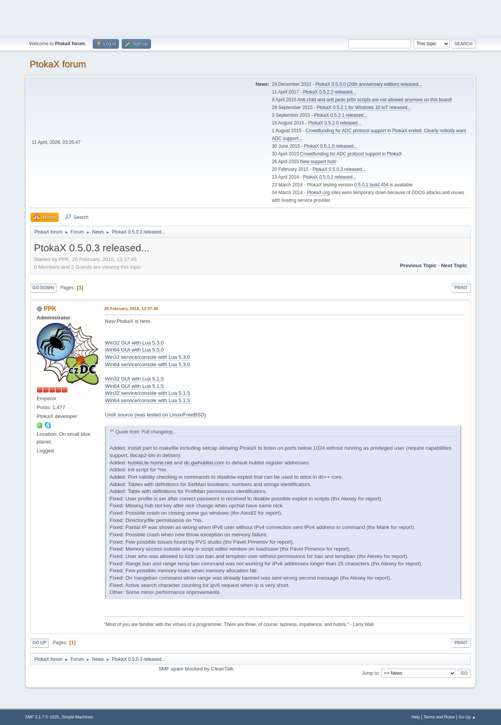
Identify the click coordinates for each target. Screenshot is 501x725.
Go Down (43, 287)
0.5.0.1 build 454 (371, 185)
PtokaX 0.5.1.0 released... (330, 146)
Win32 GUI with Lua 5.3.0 (134, 343)
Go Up (39, 642)
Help (415, 717)
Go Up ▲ (467, 717)
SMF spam (170, 669)
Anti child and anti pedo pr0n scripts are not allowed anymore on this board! (374, 99)
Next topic (454, 265)
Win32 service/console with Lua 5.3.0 (147, 357)
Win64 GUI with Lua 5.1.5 (134, 386)
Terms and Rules (439, 717)
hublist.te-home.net (150, 463)
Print (461, 287)
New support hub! (318, 161)
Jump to (370, 673)
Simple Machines (77, 717)
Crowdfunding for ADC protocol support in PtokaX (351, 154)
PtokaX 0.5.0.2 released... (329, 177)
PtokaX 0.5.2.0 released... (335, 123)
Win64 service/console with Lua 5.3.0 (147, 364)
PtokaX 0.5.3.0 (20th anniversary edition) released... (368, 84)
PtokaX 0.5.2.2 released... (329, 92)
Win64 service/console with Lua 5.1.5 (147, 400)
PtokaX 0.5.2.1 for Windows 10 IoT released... (364, 107)
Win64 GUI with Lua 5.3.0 (134, 350)
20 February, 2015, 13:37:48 (131, 308)
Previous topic (418, 265)
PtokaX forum (58, 64)
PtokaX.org (318, 192)
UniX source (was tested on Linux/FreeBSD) (155, 415)
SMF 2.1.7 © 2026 (42, 717)
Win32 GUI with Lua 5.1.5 (134, 379)
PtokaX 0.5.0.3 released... (339, 169)
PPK (50, 308)
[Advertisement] (250, 17)
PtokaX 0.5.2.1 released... (340, 115)
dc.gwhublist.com (204, 463)
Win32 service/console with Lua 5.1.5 (147, 393)
